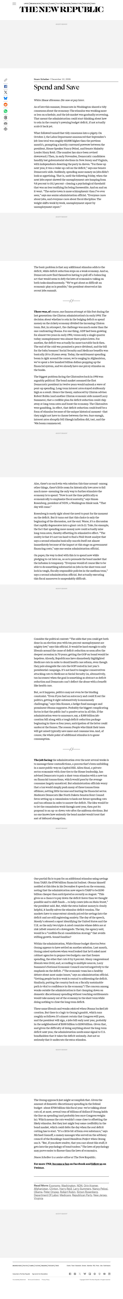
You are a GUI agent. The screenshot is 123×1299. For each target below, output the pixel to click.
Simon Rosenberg (87, 1192)
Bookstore (78, 1265)
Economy (54, 1185)
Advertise (89, 1265)
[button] (5, 81)
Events (69, 1265)
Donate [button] (84, 1265)
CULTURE (59, 3)
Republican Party (82, 1195)
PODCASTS (86, 3)
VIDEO (93, 3)
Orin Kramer (91, 1185)
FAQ (94, 1265)
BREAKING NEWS (35, 3)
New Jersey (100, 1195)
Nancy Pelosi (100, 1189)
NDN (80, 1185)
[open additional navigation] (14, 4)
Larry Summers (82, 1189)
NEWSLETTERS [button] (77, 3)
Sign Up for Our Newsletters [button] (40, 1274)
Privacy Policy (45, 1280)
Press (97, 1265)
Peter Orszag (51, 1192)
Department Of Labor (46, 1195)
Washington (68, 1185)
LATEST (26, 3)
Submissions (106, 1265)
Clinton (53, 1189)
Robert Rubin (68, 1192)
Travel (73, 1265)
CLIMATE (52, 3)
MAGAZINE (67, 3)
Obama (38, 1192)
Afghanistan (41, 1189)
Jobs (101, 1265)
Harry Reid (65, 1189)
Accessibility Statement (19, 1280)
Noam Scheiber (41, 79)
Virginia (38, 1198)
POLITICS (45, 3)
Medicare (65, 1195)
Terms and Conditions (34, 1280)
